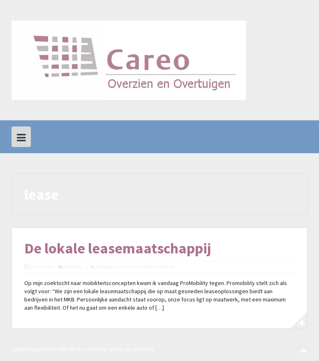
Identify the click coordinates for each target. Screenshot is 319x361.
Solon (116, 349)
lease (147, 267)
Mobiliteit (73, 267)
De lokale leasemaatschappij (117, 248)
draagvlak (106, 267)
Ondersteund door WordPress (49, 349)
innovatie (129, 267)
